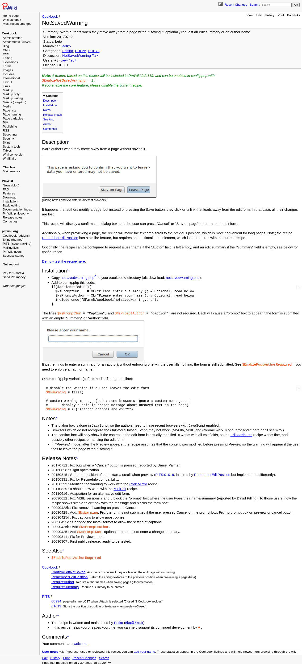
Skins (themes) (13, 239)
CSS (6, 54)
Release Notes (52, 114)
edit (73, 60)
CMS (6, 50)
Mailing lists (11, 247)
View (250, 15)
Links (6, 86)
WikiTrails (9, 158)
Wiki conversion (13, 154)
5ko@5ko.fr (134, 621)
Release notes (12, 217)
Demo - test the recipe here (63, 261)
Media (7, 106)
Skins (6, 142)
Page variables (13, 118)
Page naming (12, 114)
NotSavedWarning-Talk (80, 56)
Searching (10, 134)
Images (8, 70)
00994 (56, 599)
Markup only (11, 94)
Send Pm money (14, 277)
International (11, 78)
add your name (144, 650)
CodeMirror (138, 483)
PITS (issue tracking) (17, 243)
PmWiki (7, 181)
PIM (5, 122)
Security (8, 138)
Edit (259, 15)
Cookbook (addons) (16, 235)
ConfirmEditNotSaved (68, 570)
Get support (11, 264)
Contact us (10, 221)
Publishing (10, 126)
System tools (11, 146)
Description (50, 100)
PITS (46, 595)
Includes (8, 74)
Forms (7, 66)
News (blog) (11, 185)
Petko (66, 46)
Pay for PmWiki (13, 273)
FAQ (6, 189)
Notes (46, 109)
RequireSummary (65, 585)
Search (254, 4)
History (269, 15)
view (64, 60)
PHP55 (80, 51)
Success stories (13, 255)
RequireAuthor (62, 580)
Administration (12, 38)
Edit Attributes (241, 434)
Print (281, 15)
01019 (56, 604)
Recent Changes (236, 4)
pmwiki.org (10, 231)
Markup (8, 90)
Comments (50, 128)
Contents (52, 95)
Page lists (9, 110)
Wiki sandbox (12, 19)
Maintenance (11, 171)
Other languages (14, 286)
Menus (14, 102)
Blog (6, 46)
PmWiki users (12, 251)
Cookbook (9, 33)
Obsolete (9, 167)
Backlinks (293, 15)
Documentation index (17, 209)
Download (10, 197)
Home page (11, 15)
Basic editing (11, 205)
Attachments (17, 42)
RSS (6, 130)
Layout (7, 82)
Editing (7, 58)
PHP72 (94, 51)
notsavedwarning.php (77, 277)
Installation (10, 201)
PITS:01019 (164, 474)
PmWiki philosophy (16, 213)
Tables (7, 150)
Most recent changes (17, 23)
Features (9, 193)
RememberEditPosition (60, 237)
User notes (50, 650)
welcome (81, 642)
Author (47, 124)
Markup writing (13, 98)
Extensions (10, 62)
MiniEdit (120, 488)
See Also (48, 119)
